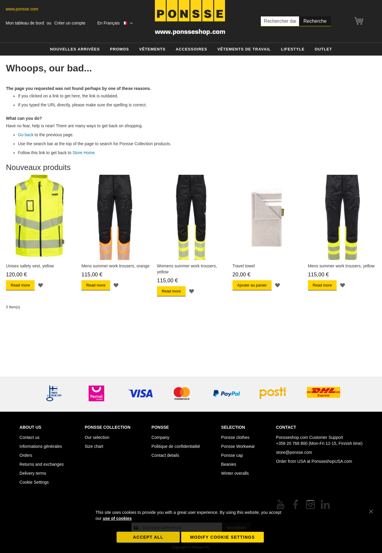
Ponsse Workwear (238, 446)
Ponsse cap (232, 455)
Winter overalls (235, 473)
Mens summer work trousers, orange (115, 266)
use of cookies (117, 518)
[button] (115, 23)
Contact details (165, 455)
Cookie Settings (34, 482)
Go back (25, 134)
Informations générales (40, 446)
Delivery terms (32, 473)
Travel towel (243, 266)
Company (161, 437)
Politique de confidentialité (176, 446)
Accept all (148, 537)
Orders (25, 455)
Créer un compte (69, 23)
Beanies (228, 464)
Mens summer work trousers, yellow (341, 266)
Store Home (84, 152)
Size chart (94, 446)
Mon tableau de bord (25, 23)
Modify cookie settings (222, 537)
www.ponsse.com (22, 9)
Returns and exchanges (41, 464)
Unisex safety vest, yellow (30, 266)
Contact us (29, 437)
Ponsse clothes (235, 437)
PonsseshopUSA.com (332, 461)
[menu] (191, 49)
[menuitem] (74, 49)
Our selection (97, 437)
